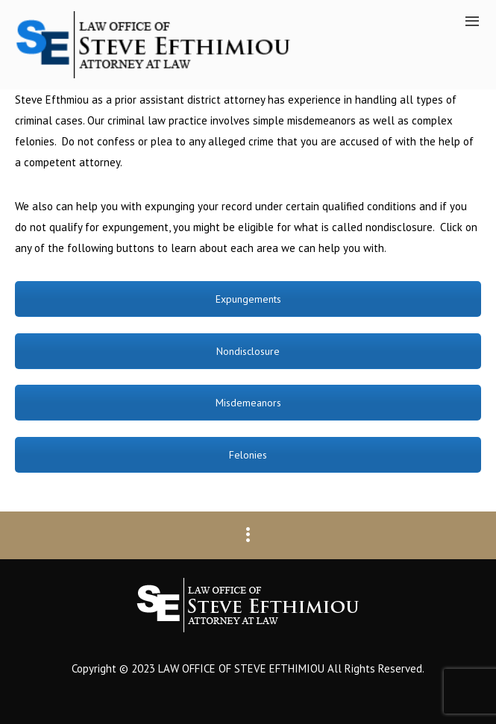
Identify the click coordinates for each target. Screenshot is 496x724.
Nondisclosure (248, 351)
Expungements (248, 299)
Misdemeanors (248, 402)
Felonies (248, 455)
